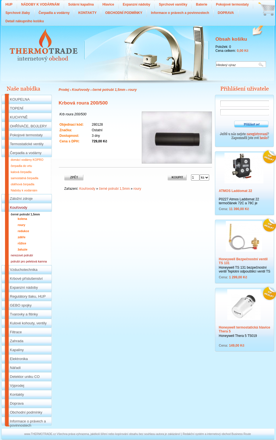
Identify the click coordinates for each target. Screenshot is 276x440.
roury (132, 90)
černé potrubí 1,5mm (108, 90)
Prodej (64, 90)
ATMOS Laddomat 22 (235, 191)
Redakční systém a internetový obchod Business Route (217, 434)
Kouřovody (80, 90)
